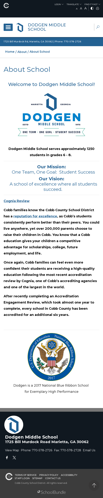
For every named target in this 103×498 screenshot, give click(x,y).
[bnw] (92, 8)
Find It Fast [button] (91, 4)
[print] (97, 8)
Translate (73, 4)
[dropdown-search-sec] (97, 27)
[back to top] (94, 485)
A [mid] (81, 8)
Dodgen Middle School (47, 27)
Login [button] (58, 4)
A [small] (77, 8)
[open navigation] (8, 27)
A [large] (85, 8)
